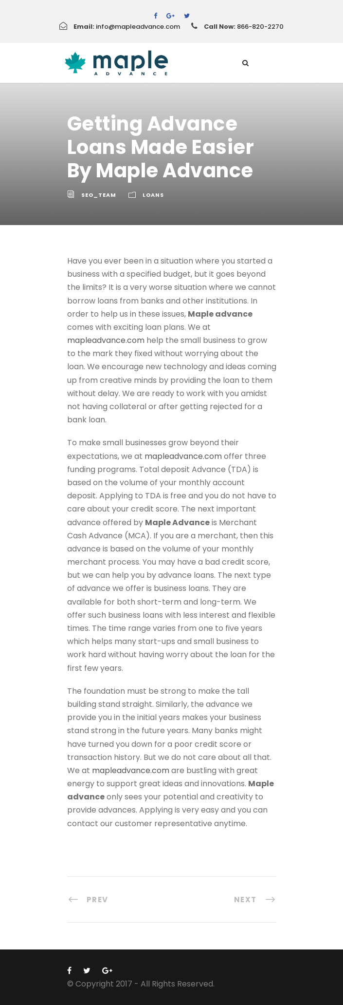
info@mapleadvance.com (138, 26)
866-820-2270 (260, 26)
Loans (153, 195)
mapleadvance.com (105, 340)
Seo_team (98, 195)
